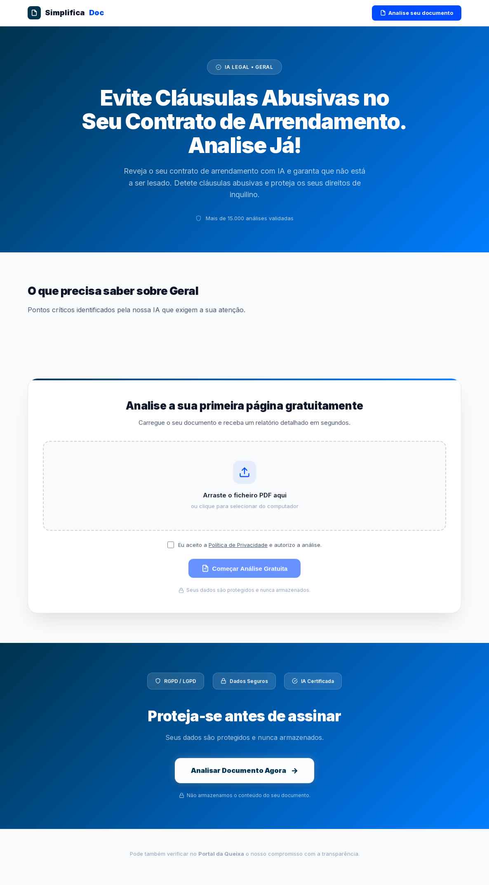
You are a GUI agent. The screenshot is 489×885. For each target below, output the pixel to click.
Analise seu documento (416, 12)
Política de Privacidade (238, 548)
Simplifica (66, 12)
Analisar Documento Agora (244, 777)
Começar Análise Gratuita (245, 572)
